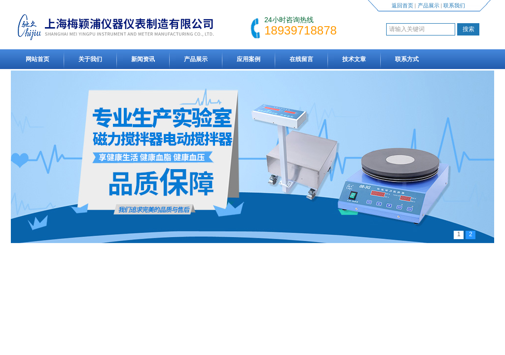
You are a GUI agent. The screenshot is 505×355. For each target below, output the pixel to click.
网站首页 (37, 59)
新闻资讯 (143, 59)
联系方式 (407, 59)
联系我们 (454, 5)
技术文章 (354, 59)
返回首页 (402, 5)
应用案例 (248, 59)
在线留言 (301, 59)
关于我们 (90, 59)
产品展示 (428, 5)
